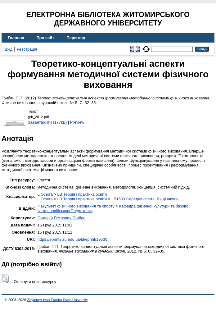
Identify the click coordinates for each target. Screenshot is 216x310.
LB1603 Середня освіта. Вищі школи (144, 199)
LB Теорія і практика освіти (82, 194)
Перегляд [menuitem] (76, 37)
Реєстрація (27, 49)
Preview (77, 122)
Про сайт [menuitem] (45, 37)
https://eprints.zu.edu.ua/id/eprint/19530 (72, 239)
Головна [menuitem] (16, 37)
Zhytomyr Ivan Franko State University (57, 300)
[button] (5, 278)
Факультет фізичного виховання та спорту (76, 206)
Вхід (8, 49)
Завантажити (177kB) (47, 122)
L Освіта (45, 194)
